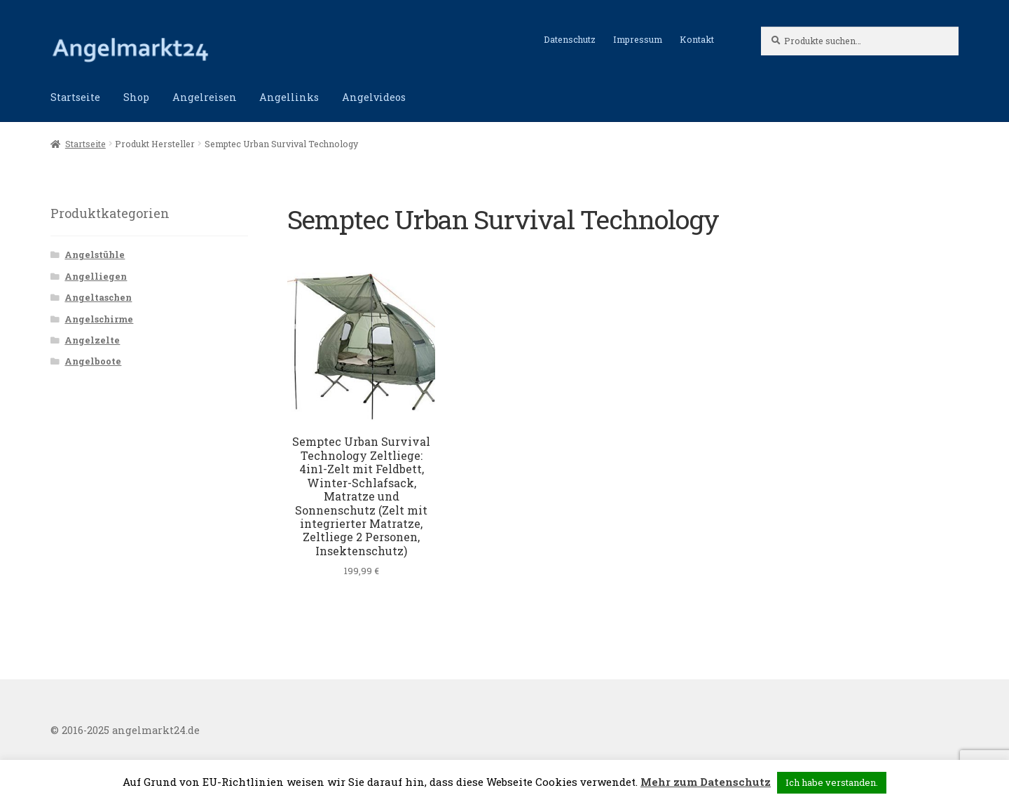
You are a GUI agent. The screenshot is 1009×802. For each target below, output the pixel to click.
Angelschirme (98, 319)
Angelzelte (92, 340)
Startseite (75, 97)
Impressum (637, 39)
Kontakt (697, 39)
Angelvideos (374, 97)
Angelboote (92, 361)
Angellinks (289, 97)
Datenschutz (570, 39)
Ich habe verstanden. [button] (831, 782)
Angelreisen (204, 97)
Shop (136, 97)
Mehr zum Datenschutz (705, 782)
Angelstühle (94, 254)
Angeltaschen (98, 297)
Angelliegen (95, 276)
